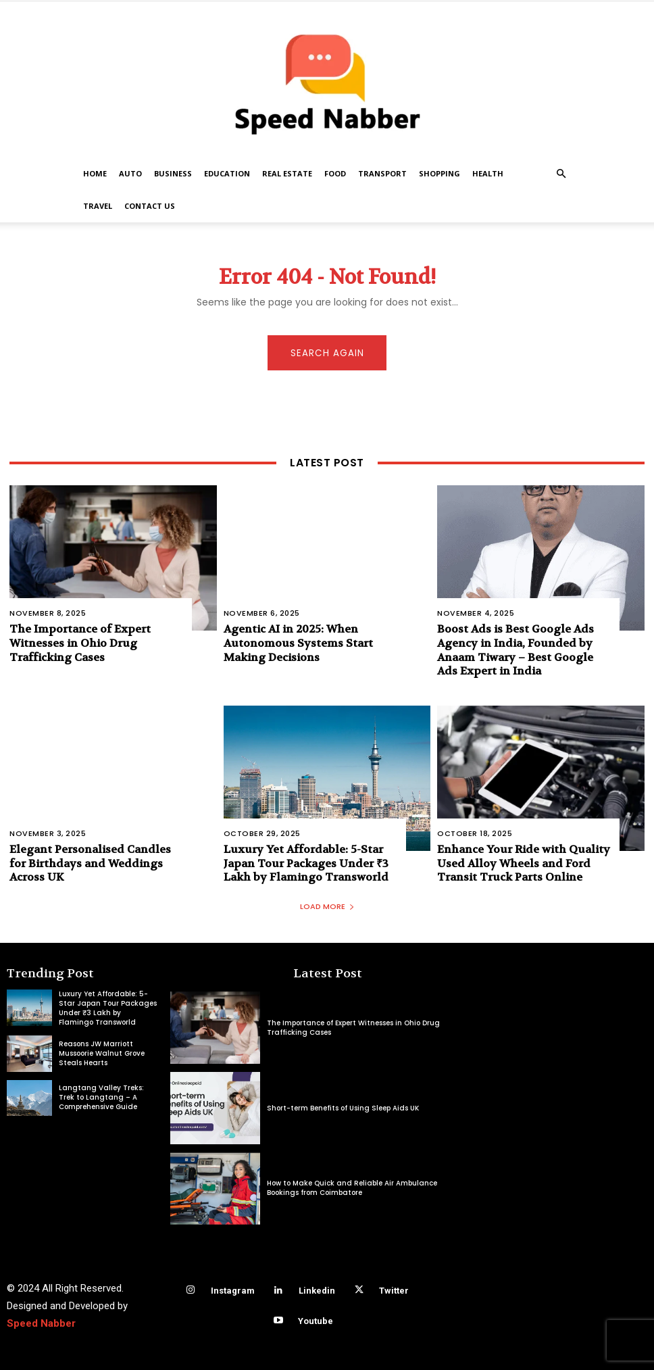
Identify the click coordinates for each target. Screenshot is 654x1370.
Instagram (233, 1291)
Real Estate (287, 173)
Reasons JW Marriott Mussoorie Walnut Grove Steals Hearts (102, 1053)
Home (95, 173)
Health (487, 173)
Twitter (394, 1291)
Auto (130, 173)
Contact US (149, 206)
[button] (561, 174)
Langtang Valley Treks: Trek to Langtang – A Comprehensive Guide (101, 1097)
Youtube (315, 1321)
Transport (382, 173)
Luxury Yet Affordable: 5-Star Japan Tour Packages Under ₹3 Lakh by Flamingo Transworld (306, 862)
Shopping (439, 173)
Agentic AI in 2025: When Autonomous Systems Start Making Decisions (298, 642)
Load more (327, 907)
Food (335, 173)
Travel (97, 206)
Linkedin (317, 1291)
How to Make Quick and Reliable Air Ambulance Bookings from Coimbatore (352, 1188)
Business (173, 173)
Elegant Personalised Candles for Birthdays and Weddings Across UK (90, 862)
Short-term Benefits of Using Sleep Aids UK (343, 1108)
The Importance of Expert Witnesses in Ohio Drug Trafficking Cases (80, 642)
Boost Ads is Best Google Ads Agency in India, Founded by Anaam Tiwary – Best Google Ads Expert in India (515, 649)
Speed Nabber (41, 1323)
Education (227, 173)
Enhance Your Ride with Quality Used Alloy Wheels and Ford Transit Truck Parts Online (523, 862)
